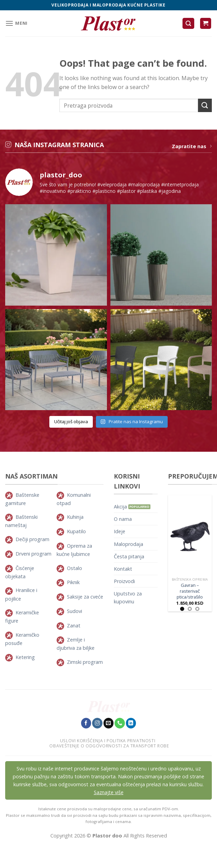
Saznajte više (109, 792)
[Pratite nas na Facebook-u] (86, 723)
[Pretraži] (188, 23)
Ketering (25, 657)
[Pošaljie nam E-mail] (108, 723)
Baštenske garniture (22, 499)
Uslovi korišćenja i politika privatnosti (107, 741)
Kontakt (123, 569)
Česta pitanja (129, 556)
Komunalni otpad (74, 499)
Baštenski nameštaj (21, 521)
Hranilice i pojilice (21, 594)
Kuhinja (75, 517)
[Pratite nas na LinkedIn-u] (131, 723)
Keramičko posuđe (22, 639)
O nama (123, 519)
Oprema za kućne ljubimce (74, 549)
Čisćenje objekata (19, 572)
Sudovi (74, 611)
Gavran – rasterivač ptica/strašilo (190, 591)
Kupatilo (76, 531)
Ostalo (74, 568)
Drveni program (33, 553)
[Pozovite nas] (120, 723)
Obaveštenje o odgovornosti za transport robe (109, 746)
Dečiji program (32, 539)
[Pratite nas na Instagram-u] (97, 723)
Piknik (73, 582)
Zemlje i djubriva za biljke (76, 643)
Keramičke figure (22, 616)
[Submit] (205, 105)
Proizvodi (124, 581)
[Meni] (16, 23)
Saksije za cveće (85, 596)
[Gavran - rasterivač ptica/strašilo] (190, 534)
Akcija (120, 506)
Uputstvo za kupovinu (128, 597)
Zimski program (85, 662)
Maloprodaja (128, 544)
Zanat (73, 625)
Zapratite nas (192, 146)
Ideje (119, 531)
